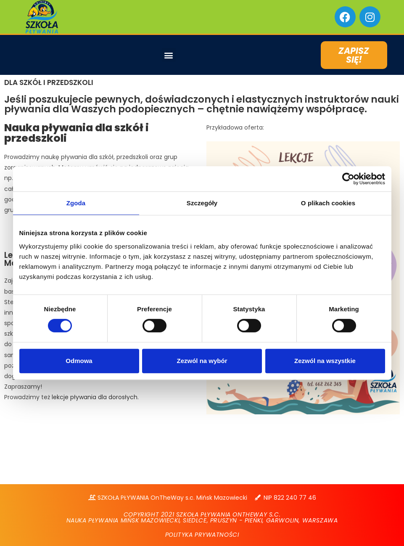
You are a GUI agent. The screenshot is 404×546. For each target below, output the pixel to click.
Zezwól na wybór (202, 360)
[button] (169, 55)
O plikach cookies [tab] (328, 203)
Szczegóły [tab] (202, 203)
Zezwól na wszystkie (325, 360)
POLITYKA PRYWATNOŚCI (202, 534)
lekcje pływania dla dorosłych (94, 397)
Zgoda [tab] (76, 203)
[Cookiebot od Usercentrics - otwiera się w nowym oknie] (348, 178)
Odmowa (79, 360)
